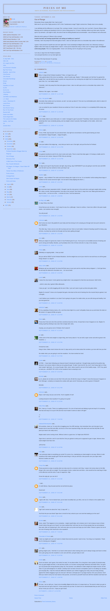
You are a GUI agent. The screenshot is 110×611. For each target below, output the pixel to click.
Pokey (40, 250)
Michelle (41, 376)
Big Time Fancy (7, 70)
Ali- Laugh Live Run (8, 63)
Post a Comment (39, 595)
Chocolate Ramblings (9, 79)
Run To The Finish (8, 110)
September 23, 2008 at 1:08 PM (50, 196)
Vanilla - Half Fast (8, 121)
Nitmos (41, 130)
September (10, 149)
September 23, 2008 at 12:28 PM (51, 170)
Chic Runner (6, 76)
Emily (4, 83)
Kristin (40, 560)
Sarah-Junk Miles (8, 114)
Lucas (40, 151)
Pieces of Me (55, 8)
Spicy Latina (42, 265)
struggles (56, 63)
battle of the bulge (46, 63)
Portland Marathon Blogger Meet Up (16, 151)
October (9, 146)
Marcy (40, 497)
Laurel (40, 277)
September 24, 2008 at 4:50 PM (50, 543)
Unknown (41, 220)
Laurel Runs (6, 103)
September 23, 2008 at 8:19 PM (50, 447)
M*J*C (40, 116)
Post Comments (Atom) (48, 601)
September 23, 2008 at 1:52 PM (50, 233)
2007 (6, 205)
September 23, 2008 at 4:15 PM (50, 330)
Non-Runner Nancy (8, 108)
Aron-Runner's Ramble (9, 67)
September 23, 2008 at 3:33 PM (50, 314)
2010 (6, 134)
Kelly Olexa (42, 406)
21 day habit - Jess (8, 58)
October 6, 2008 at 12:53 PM (50, 591)
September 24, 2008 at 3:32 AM (50, 479)
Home (71, 598)
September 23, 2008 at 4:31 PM (50, 342)
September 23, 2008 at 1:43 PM (50, 216)
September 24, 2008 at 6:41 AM (50, 516)
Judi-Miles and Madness (10, 96)
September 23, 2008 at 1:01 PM (50, 182)
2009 (6, 136)
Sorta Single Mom (8, 116)
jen (40, 335)
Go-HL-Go (6, 90)
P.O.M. (13, 19)
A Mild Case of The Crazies (14, 161)
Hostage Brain (10, 176)
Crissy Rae (42, 465)
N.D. (40, 548)
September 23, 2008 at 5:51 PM (50, 387)
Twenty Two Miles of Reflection (15, 171)
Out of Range (10, 156)
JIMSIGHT (42, 307)
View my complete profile (18, 26)
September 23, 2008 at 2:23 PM (50, 245)
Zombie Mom (7, 125)
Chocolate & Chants (44, 536)
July (8, 187)
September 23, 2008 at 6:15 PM (50, 401)
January (9, 202)
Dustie (40, 360)
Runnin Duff (6, 112)
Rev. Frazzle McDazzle (12, 164)
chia (40, 507)
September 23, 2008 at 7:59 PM (50, 419)
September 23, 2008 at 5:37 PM (50, 356)
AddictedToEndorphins (45, 423)
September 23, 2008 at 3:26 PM (50, 303)
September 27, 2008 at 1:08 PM (50, 577)
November (10, 144)
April (8, 194)
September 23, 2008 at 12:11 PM (51, 147)
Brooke (41, 520)
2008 (6, 139)
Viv (4, 123)
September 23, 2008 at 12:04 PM (51, 137)
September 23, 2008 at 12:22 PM (51, 158)
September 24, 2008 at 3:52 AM (50, 492)
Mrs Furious (6, 105)
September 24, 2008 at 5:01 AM (50, 502)
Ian (40, 141)
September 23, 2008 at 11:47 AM (51, 94)
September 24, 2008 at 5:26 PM (50, 555)
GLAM (5, 87)
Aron (40, 163)
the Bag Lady (42, 200)
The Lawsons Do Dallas (10, 119)
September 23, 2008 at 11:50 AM (51, 112)
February (9, 199)
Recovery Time (10, 159)
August (9, 184)
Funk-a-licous (10, 173)
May (8, 192)
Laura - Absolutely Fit (9, 101)
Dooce (5, 81)
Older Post (104, 598)
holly (40, 451)
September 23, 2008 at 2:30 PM (50, 273)
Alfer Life (5, 61)
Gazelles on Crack (8, 85)
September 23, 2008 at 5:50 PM (50, 372)
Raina (40, 319)
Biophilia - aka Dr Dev (9, 72)
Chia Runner (6, 74)
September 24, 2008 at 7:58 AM (50, 532)
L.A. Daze (6, 99)
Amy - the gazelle (44, 98)
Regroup (8, 153)
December (10, 141)
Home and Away (11, 181)
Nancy (40, 581)
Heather (41, 175)
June (8, 189)
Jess (40, 238)
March (9, 197)
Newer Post (37, 598)
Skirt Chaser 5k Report (12, 178)
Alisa (4, 65)
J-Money (5, 94)
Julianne (41, 72)
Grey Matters (6, 92)
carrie (40, 186)
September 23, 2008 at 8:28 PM (50, 461)
